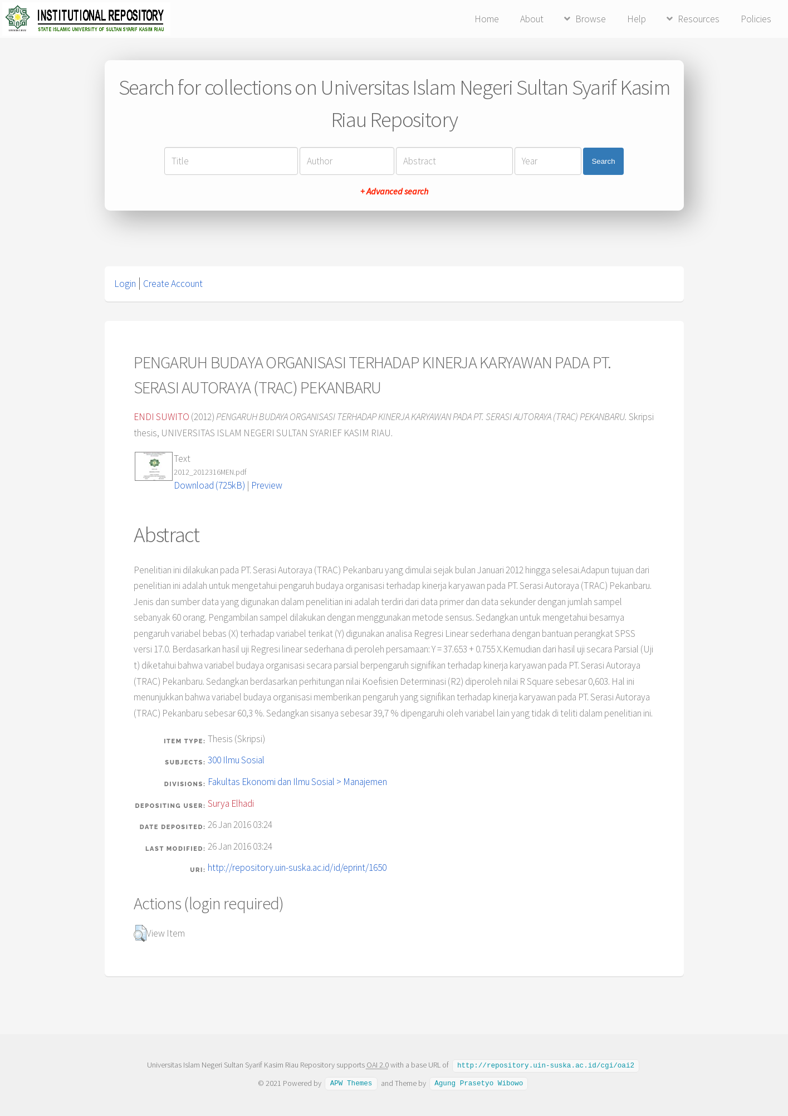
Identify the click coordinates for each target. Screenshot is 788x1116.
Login (125, 283)
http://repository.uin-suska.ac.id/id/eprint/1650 (297, 867)
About (532, 19)
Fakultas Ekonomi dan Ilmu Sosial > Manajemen (297, 782)
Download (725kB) (209, 485)
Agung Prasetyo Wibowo (478, 1083)
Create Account (173, 283)
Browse (590, 19)
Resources (699, 19)
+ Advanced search (394, 191)
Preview (266, 485)
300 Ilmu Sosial (236, 760)
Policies (756, 19)
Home (486, 19)
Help (636, 19)
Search (603, 161)
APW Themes (351, 1083)
